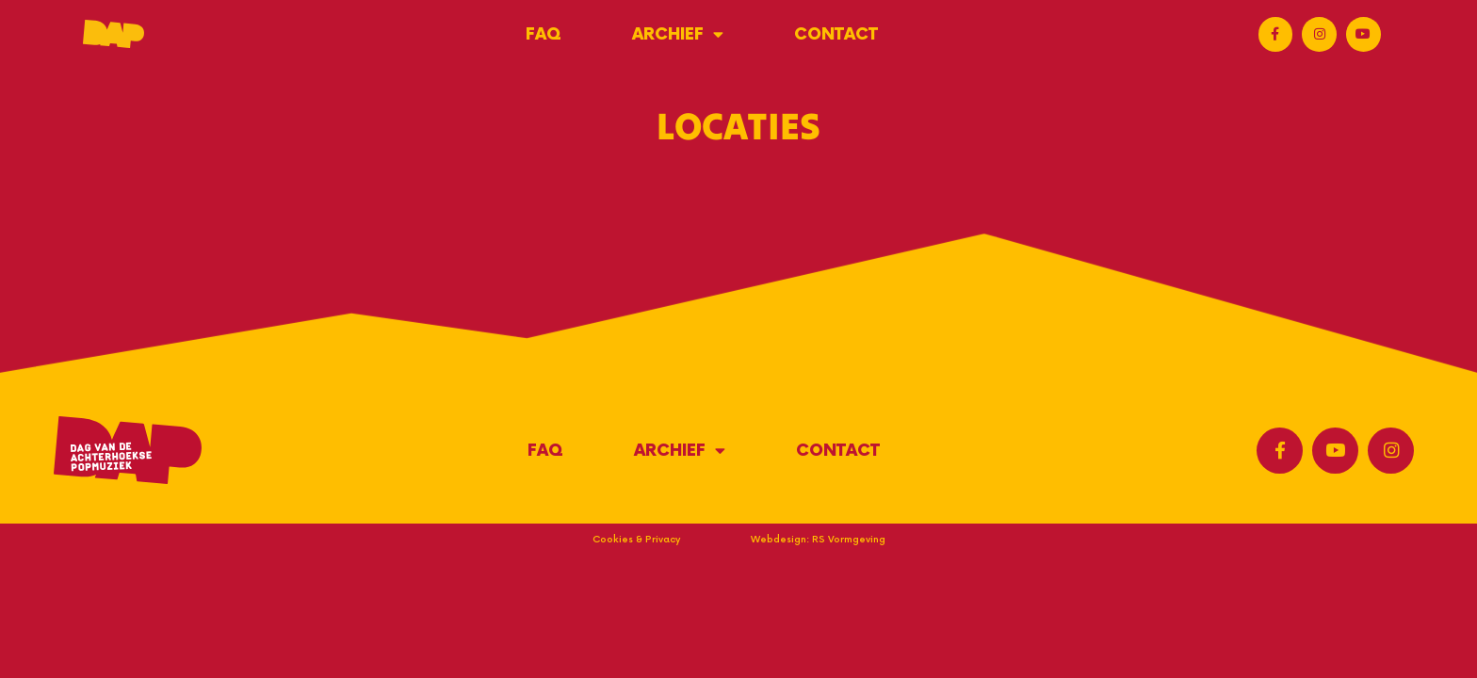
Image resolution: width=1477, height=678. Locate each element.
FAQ (543, 34)
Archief (677, 34)
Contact (836, 34)
